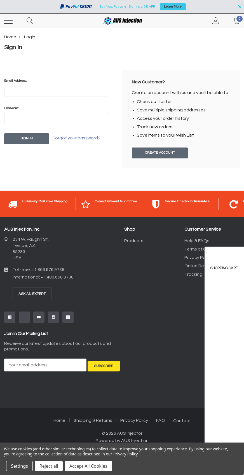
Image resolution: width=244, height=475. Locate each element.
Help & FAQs (196, 241)
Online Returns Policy (205, 266)
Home (10, 37)
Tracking (193, 274)
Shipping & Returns (93, 419)
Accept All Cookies (88, 466)
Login (29, 37)
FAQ (160, 419)
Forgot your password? (82, 139)
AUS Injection (135, 439)
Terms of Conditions (205, 249)
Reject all (48, 466)
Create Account (159, 153)
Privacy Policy (198, 258)
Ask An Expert (32, 294)
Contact (182, 419)
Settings (19, 466)
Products (133, 241)
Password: (11, 108)
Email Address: (15, 81)
